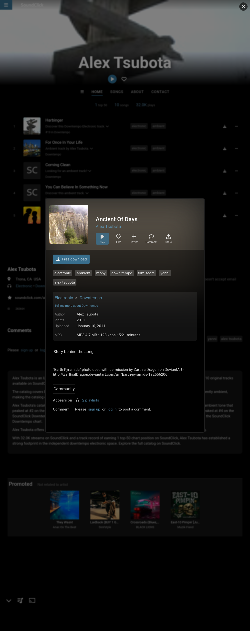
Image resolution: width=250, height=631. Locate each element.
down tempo (121, 273)
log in (111, 409)
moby (100, 273)
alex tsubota (64, 282)
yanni (164, 273)
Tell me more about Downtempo (76, 305)
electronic (62, 273)
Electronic (64, 297)
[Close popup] (243, 6)
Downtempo (91, 297)
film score (146, 273)
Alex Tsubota (108, 226)
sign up (94, 409)
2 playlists (90, 400)
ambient (83, 273)
